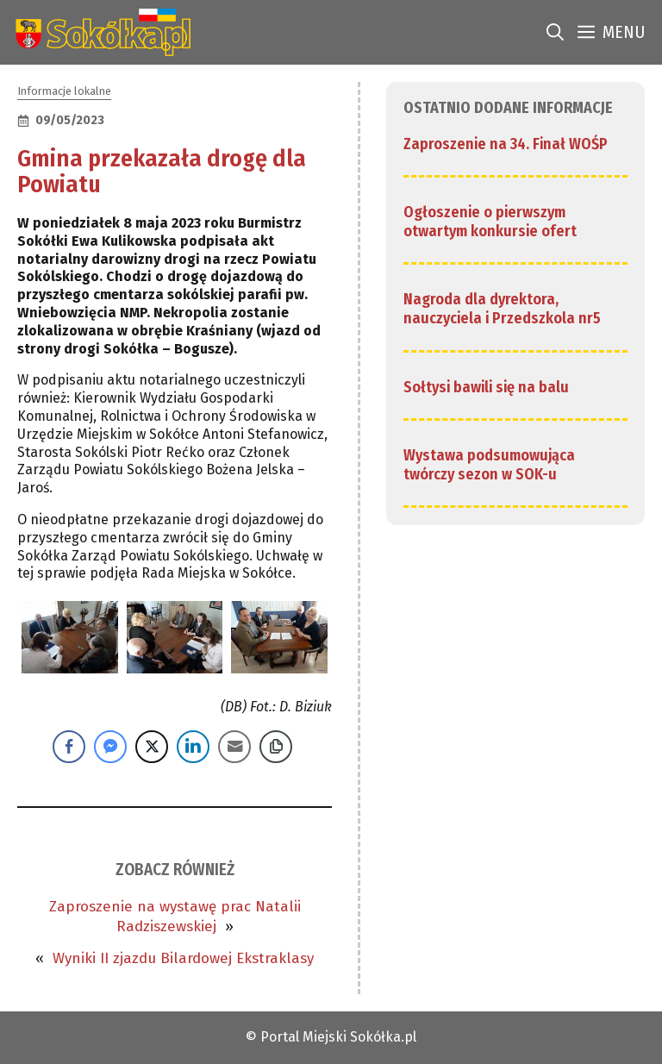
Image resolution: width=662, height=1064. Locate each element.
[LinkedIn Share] (193, 746)
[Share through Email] (234, 746)
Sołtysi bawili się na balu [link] (486, 387)
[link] (99, 32)
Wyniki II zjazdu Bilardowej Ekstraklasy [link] (183, 958)
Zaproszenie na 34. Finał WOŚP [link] (505, 144)
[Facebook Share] (69, 746)
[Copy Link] (275, 746)
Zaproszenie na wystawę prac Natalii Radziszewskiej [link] (175, 916)
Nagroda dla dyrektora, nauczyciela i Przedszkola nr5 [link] (502, 309)
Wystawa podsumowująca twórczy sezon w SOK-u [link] (489, 465)
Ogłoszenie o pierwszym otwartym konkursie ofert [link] (490, 222)
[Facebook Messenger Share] (110, 746)
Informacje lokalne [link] (64, 90)
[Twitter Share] (151, 746)
